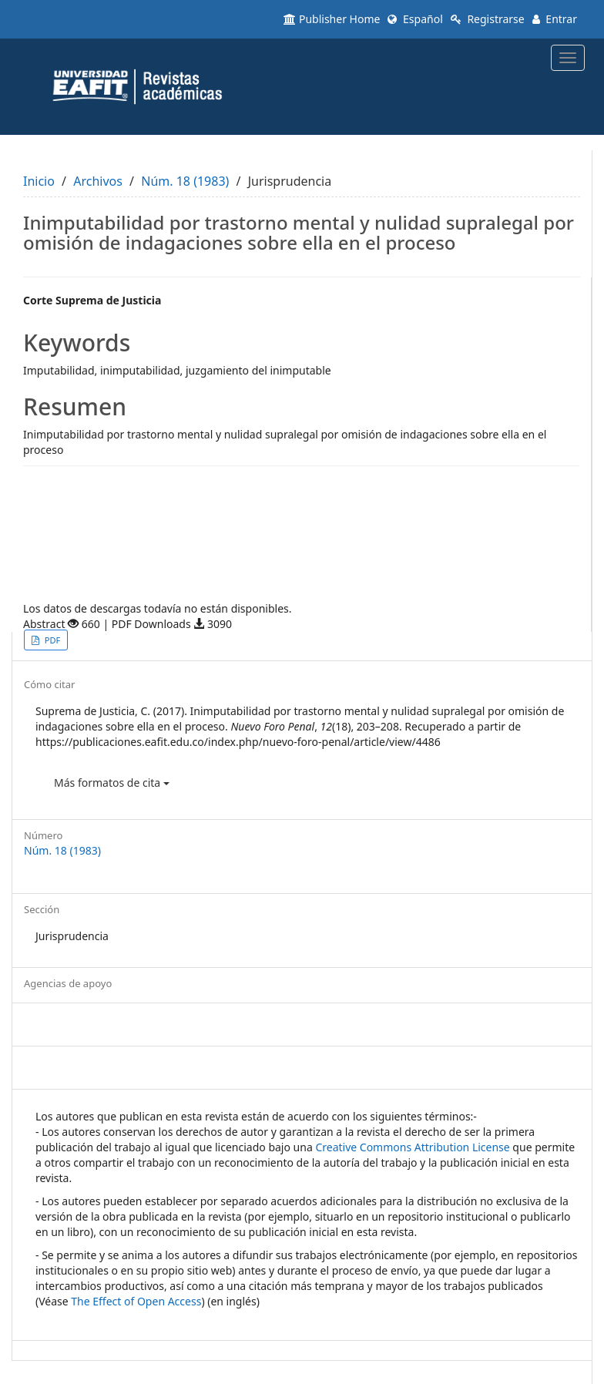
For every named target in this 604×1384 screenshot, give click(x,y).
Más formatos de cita (111, 782)
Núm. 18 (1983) (185, 181)
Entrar (554, 19)
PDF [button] (51, 640)
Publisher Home (332, 19)
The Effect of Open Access (136, 1301)
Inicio (39, 181)
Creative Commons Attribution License (412, 1147)
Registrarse (488, 19)
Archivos (97, 181)
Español (415, 19)
